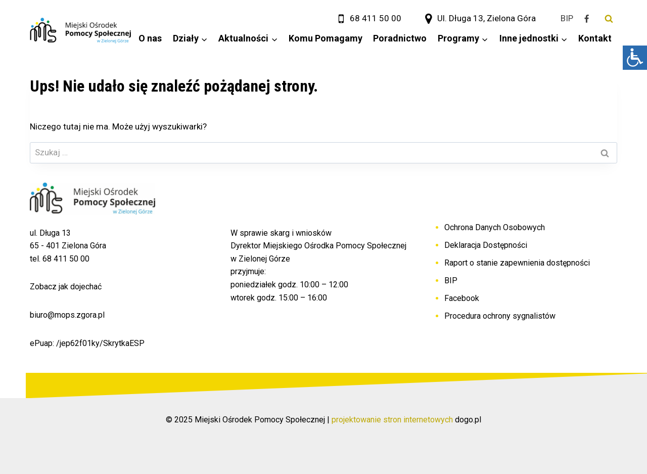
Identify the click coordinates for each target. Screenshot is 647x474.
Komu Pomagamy (325, 38)
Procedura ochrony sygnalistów (500, 316)
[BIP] (566, 18)
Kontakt (595, 38)
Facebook (461, 298)
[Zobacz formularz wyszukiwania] (608, 18)
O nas (150, 38)
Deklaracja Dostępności (485, 245)
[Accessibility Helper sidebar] (635, 58)
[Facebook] (586, 18)
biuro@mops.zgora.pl (67, 315)
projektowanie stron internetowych (392, 419)
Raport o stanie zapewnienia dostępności (517, 263)
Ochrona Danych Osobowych (494, 227)
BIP (450, 280)
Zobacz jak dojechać (66, 286)
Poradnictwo (400, 38)
